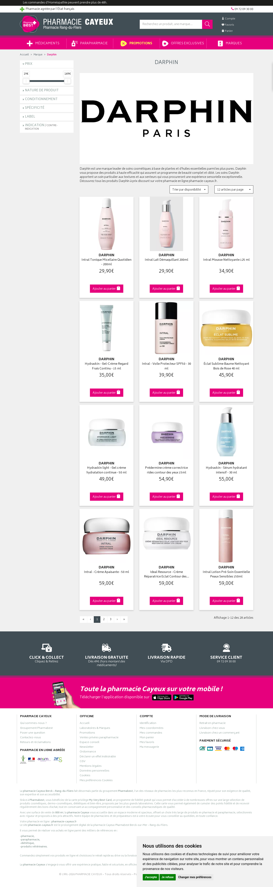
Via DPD (167, 653)
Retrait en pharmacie (212, 724)
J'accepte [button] (151, 877)
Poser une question (32, 733)
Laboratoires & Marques (95, 729)
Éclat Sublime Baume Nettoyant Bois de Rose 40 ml (226, 366)
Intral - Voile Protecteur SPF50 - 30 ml (166, 366)
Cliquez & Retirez (47, 653)
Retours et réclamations (35, 743)
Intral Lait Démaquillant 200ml (166, 260)
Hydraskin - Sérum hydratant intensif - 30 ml (226, 470)
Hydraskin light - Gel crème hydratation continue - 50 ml (106, 470)
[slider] (26, 81)
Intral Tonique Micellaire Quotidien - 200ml (106, 262)
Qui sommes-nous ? (33, 724)
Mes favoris (147, 743)
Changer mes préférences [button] (194, 877)
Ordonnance (88, 752)
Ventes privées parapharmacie (99, 738)
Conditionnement (41, 99)
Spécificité (34, 108)
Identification (148, 724)
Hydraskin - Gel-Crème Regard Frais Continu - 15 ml (106, 366)
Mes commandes (151, 733)
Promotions (136, 43)
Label (30, 117)
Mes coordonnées (151, 729)
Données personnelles (94, 771)
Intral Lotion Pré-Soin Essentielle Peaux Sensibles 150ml (226, 574)
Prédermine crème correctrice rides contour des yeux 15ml (166, 470)
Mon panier (147, 738)
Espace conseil (89, 743)
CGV (82, 762)
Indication (41, 127)
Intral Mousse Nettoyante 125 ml (226, 260)
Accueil (24, 55)
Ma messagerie (149, 747)
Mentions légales (91, 767)
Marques (230, 43)
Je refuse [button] (168, 877)
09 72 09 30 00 (226, 653)
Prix (28, 64)
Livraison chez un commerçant (219, 733)
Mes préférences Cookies (96, 781)
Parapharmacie (90, 43)
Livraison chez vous (212, 729)
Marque (38, 55)
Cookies (85, 776)
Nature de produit (42, 90)
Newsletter (87, 747)
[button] (189, 189)
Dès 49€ (107, 655)
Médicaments (43, 43)
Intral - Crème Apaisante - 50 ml (106, 572)
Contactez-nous (30, 738)
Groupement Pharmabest (36, 729)
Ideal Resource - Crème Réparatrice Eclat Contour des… (166, 574)
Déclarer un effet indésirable (98, 757)
